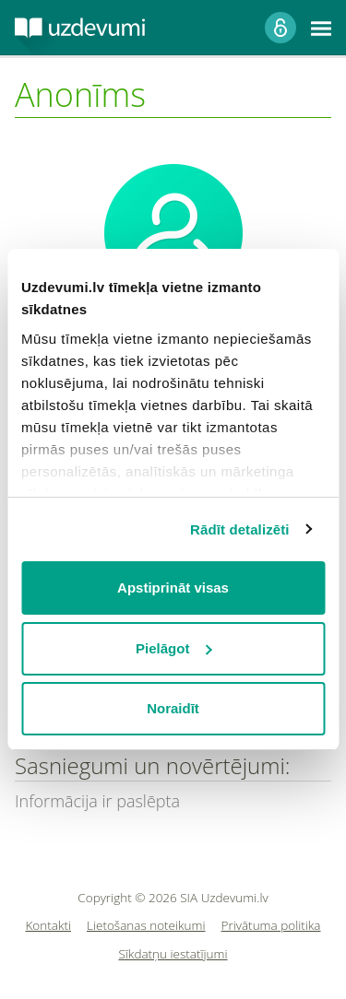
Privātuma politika (271, 926)
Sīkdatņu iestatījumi (172, 954)
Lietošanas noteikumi (146, 926)
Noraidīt (173, 708)
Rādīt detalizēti (239, 529)
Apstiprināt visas (173, 587)
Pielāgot (173, 648)
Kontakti (49, 926)
